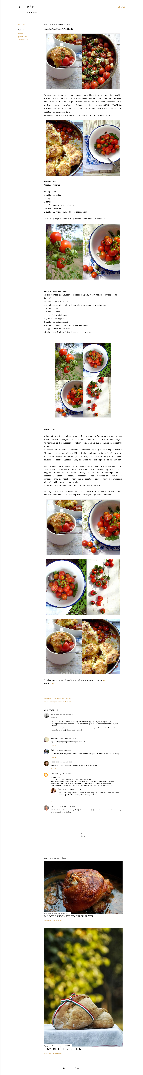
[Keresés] (121, 7)
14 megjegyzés (57, 1053)
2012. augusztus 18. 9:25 (64, 762)
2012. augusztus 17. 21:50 (68, 738)
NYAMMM (55, 738)
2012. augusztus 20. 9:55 (66, 806)
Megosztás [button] (22, 24)
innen (53, 683)
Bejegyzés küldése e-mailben (61, 698)
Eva (52, 774)
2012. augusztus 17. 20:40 (64, 714)
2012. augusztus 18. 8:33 (63, 750)
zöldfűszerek (23, 40)
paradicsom (23, 37)
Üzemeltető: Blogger (71, 1067)
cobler (20, 34)
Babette (36, 7)
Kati (52, 750)
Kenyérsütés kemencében (62, 1049)
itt (104, 680)
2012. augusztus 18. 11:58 (73, 789)
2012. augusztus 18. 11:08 (63, 774)
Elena (53, 714)
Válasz (53, 733)
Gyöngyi (54, 806)
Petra (53, 762)
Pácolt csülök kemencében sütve (69, 916)
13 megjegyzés (57, 921)
